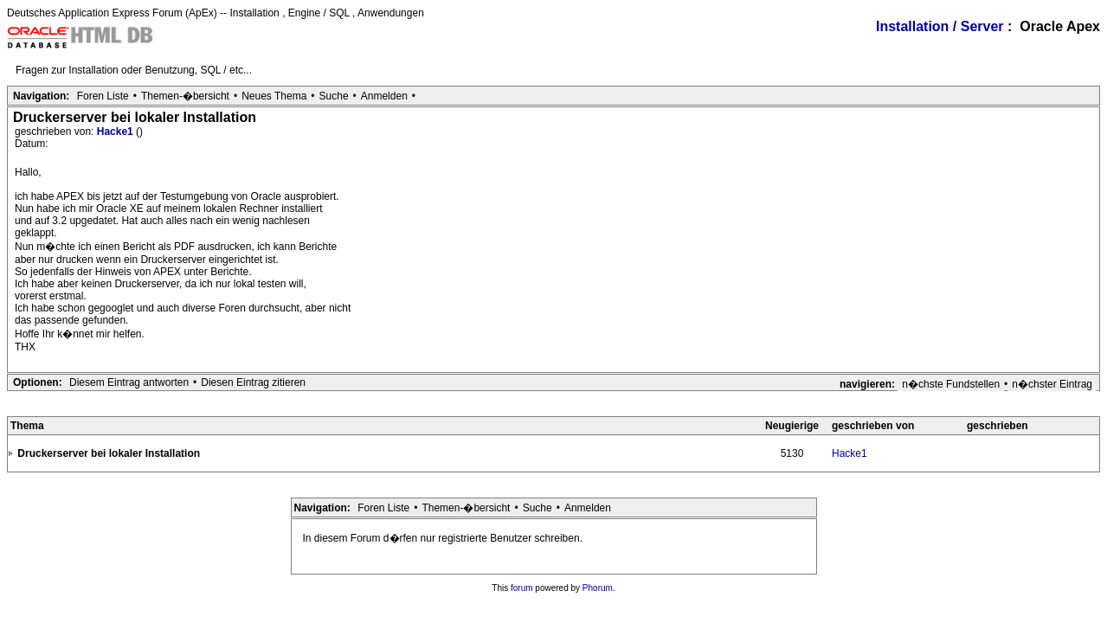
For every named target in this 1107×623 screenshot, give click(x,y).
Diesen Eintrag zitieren (253, 382)
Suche (334, 96)
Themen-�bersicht (185, 96)
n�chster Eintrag (1052, 384)
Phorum (597, 588)
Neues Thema (273, 96)
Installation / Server (940, 26)
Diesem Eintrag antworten (129, 382)
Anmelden (384, 96)
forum (522, 588)
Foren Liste (103, 96)
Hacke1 (116, 131)
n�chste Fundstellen (951, 384)
